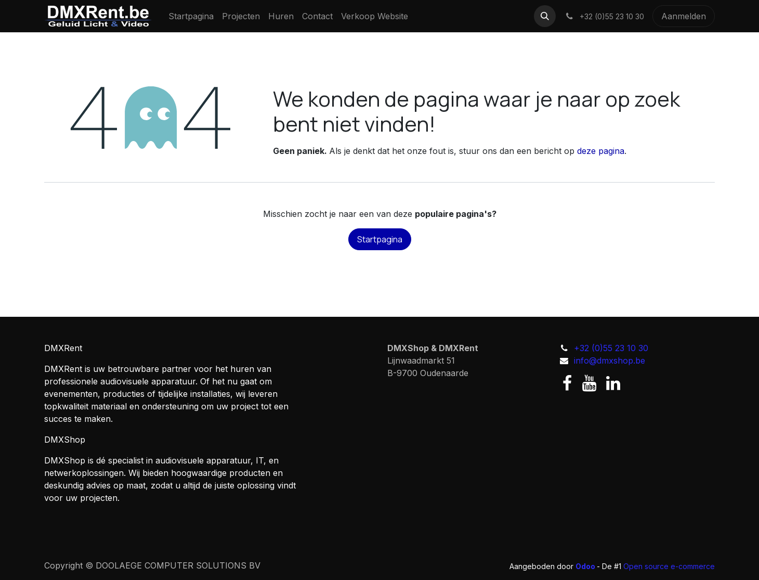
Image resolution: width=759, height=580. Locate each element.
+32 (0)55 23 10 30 (611, 348)
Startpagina (379, 239)
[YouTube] (589, 383)
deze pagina (600, 151)
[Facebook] (567, 383)
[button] (545, 16)
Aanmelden (683, 16)
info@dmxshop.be (609, 360)
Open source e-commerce (669, 566)
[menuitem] (191, 16)
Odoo (586, 566)
